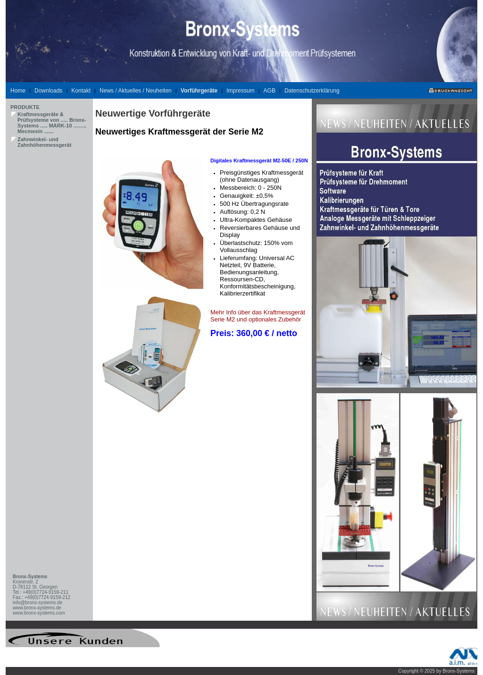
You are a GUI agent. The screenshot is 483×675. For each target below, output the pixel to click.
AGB (269, 90)
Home (17, 90)
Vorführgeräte (199, 90)
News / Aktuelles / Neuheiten (136, 90)
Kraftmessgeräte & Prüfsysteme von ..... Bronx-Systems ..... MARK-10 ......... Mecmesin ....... (51, 122)
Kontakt (81, 90)
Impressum (240, 90)
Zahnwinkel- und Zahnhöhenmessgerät (44, 142)
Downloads (48, 90)
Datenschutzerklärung (312, 90)
